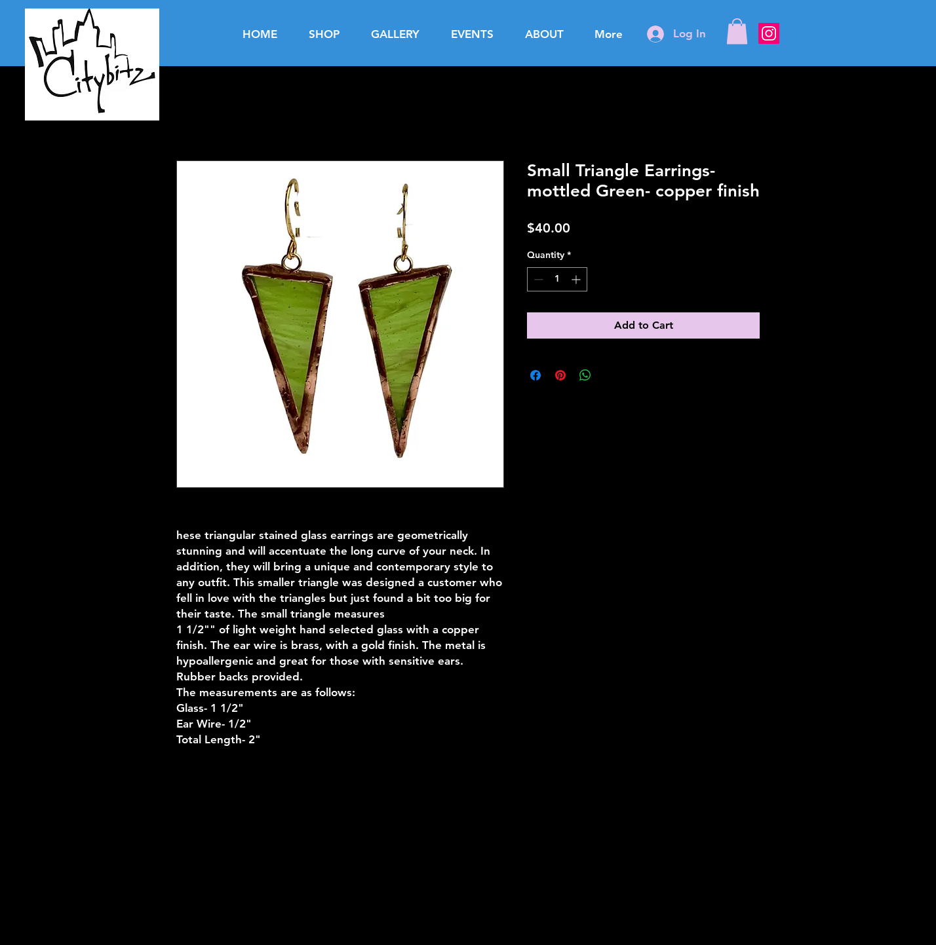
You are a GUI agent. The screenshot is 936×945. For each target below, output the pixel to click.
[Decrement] (537, 279)
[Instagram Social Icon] (768, 33)
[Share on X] (610, 375)
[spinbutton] (557, 279)
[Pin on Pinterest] (560, 375)
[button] (737, 31)
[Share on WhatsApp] (585, 375)
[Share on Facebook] (535, 375)
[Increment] (577, 279)
